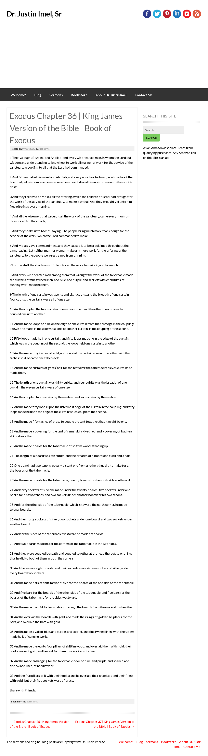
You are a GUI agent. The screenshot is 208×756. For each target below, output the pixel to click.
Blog (37, 95)
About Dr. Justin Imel (111, 95)
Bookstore (79, 95)
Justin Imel (44, 148)
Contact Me (144, 95)
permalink (32, 701)
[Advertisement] (104, 57)
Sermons (56, 95)
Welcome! (18, 95)
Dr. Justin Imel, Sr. (34, 13)
